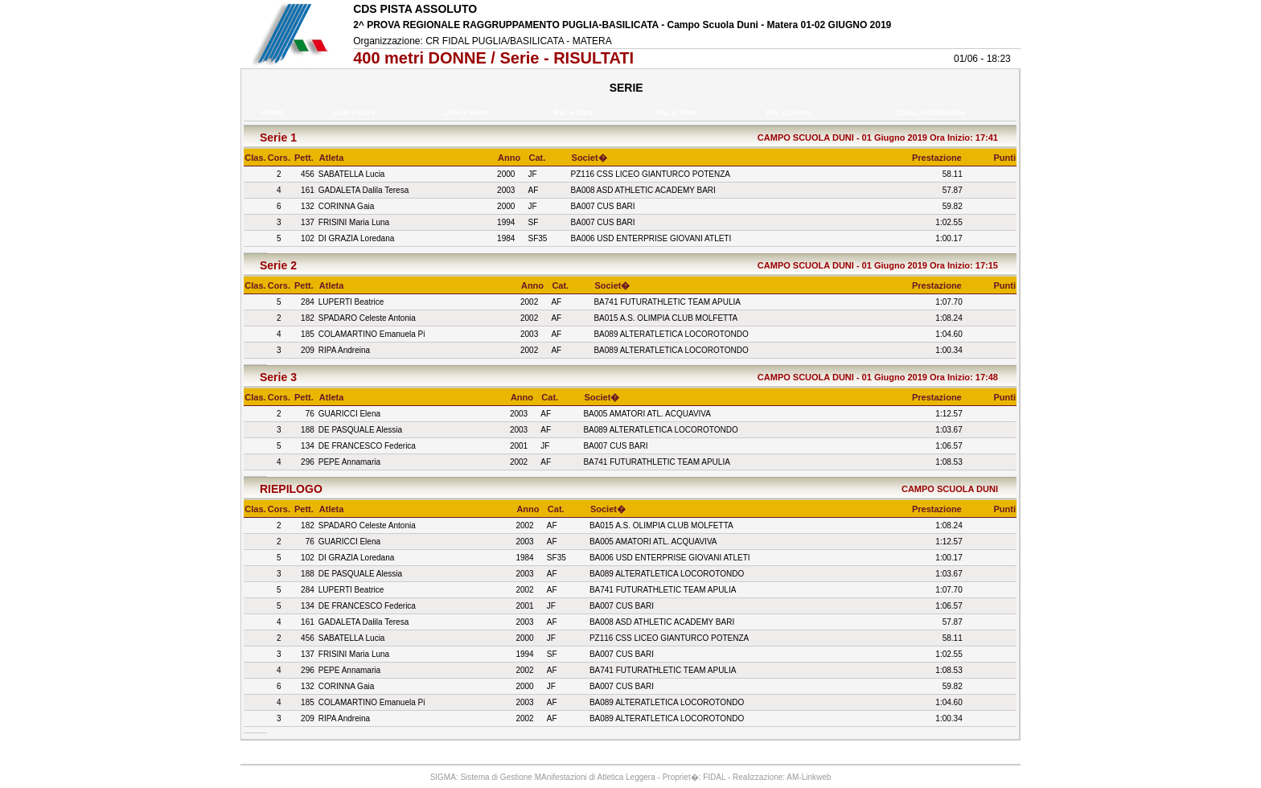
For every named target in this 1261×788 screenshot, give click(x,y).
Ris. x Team (679, 113)
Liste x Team (467, 113)
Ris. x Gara (575, 113)
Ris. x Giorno (790, 113)
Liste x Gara (355, 113)
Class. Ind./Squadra (933, 113)
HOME (272, 113)
